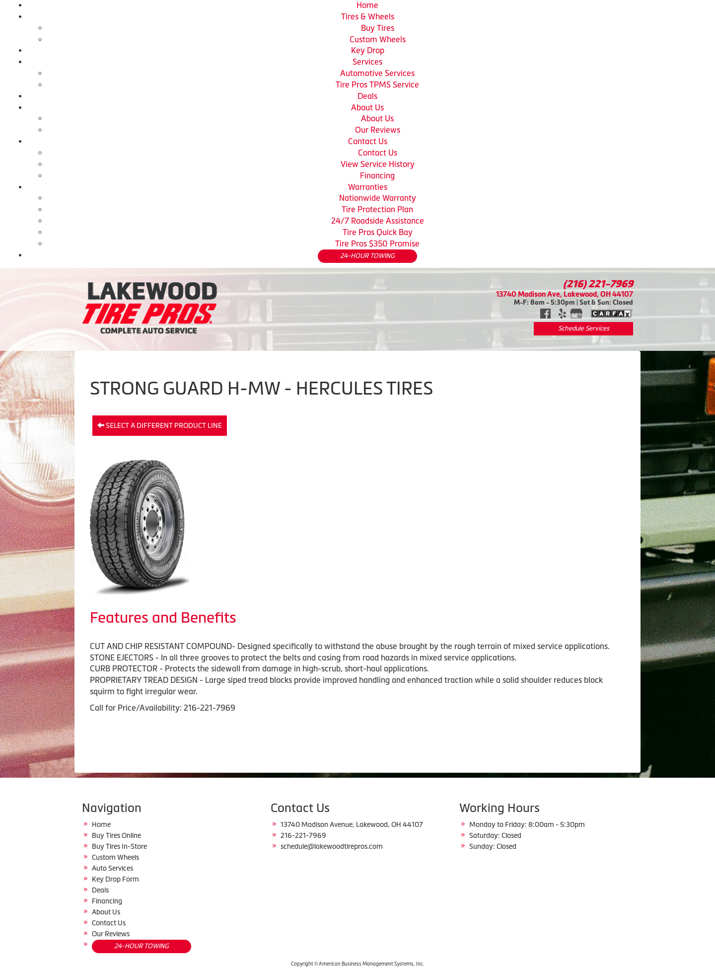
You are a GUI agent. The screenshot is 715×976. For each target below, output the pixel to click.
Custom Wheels (378, 39)
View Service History (378, 164)
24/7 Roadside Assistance (377, 220)
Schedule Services (583, 328)
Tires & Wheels (367, 16)
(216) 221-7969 (598, 283)
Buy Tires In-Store (119, 846)
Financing (377, 175)
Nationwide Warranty (377, 197)
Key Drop (367, 50)
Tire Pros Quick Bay (378, 232)
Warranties (367, 186)
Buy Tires (377, 27)
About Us (367, 107)
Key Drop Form (115, 879)
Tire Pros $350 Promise (377, 243)
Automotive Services (377, 73)
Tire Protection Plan (377, 209)
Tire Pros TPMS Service (377, 84)
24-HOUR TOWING (367, 255)
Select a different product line (159, 425)
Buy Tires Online (116, 835)
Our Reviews (377, 129)
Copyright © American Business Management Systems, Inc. (357, 964)
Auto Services (112, 868)
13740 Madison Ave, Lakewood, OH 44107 (564, 294)
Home (367, 4)
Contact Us (367, 141)
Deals (367, 95)
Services (367, 61)
